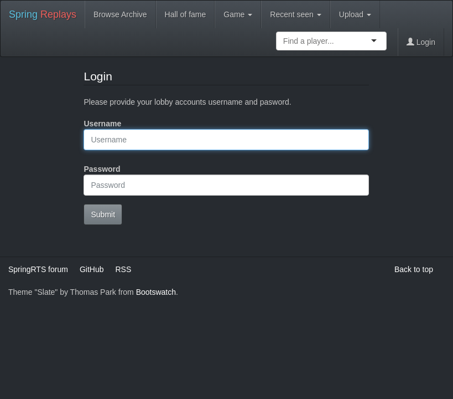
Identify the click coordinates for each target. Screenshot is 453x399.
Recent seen (295, 14)
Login (421, 42)
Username (102, 123)
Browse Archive (120, 14)
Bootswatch (156, 292)
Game (237, 14)
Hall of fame (185, 14)
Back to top (413, 269)
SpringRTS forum (38, 269)
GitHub (92, 269)
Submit (103, 214)
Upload (355, 14)
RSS (123, 269)
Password (102, 169)
